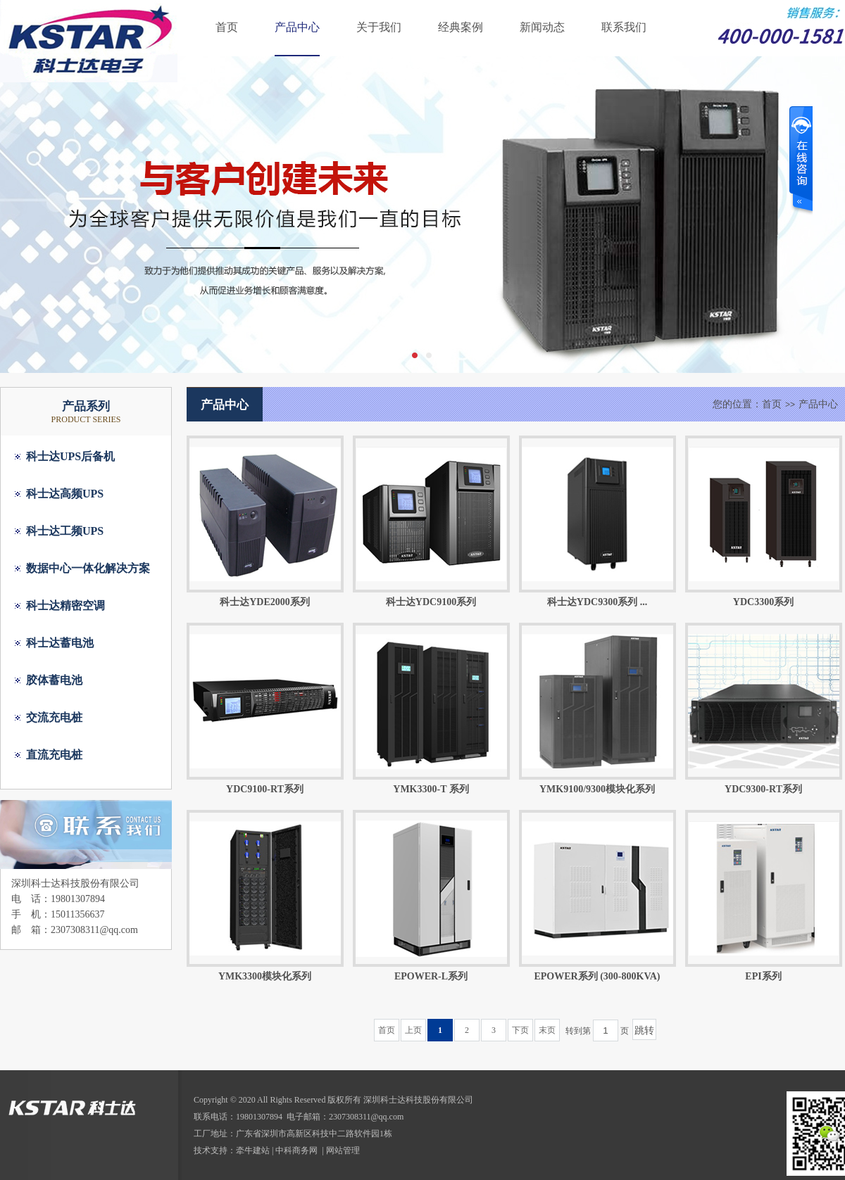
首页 (226, 27)
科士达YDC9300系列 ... (597, 602)
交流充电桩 (54, 717)
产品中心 (297, 27)
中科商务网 (296, 1150)
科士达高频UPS (65, 494)
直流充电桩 (54, 755)
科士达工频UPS (65, 531)
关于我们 (378, 27)
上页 (413, 1030)
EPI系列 (763, 976)
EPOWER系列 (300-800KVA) (597, 976)
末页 (547, 1030)
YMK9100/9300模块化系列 (597, 789)
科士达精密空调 (65, 605)
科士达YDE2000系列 (265, 602)
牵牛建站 (253, 1150)
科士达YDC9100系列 (431, 602)
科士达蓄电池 (60, 643)
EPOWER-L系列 (431, 976)
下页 (520, 1030)
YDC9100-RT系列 (264, 789)
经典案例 (460, 27)
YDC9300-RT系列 (763, 789)
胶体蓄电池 (54, 680)
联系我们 (623, 27)
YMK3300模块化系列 (264, 976)
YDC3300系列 (763, 602)
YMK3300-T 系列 (430, 789)
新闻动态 (542, 27)
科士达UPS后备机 (70, 456)
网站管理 (343, 1150)
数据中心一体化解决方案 (88, 568)
